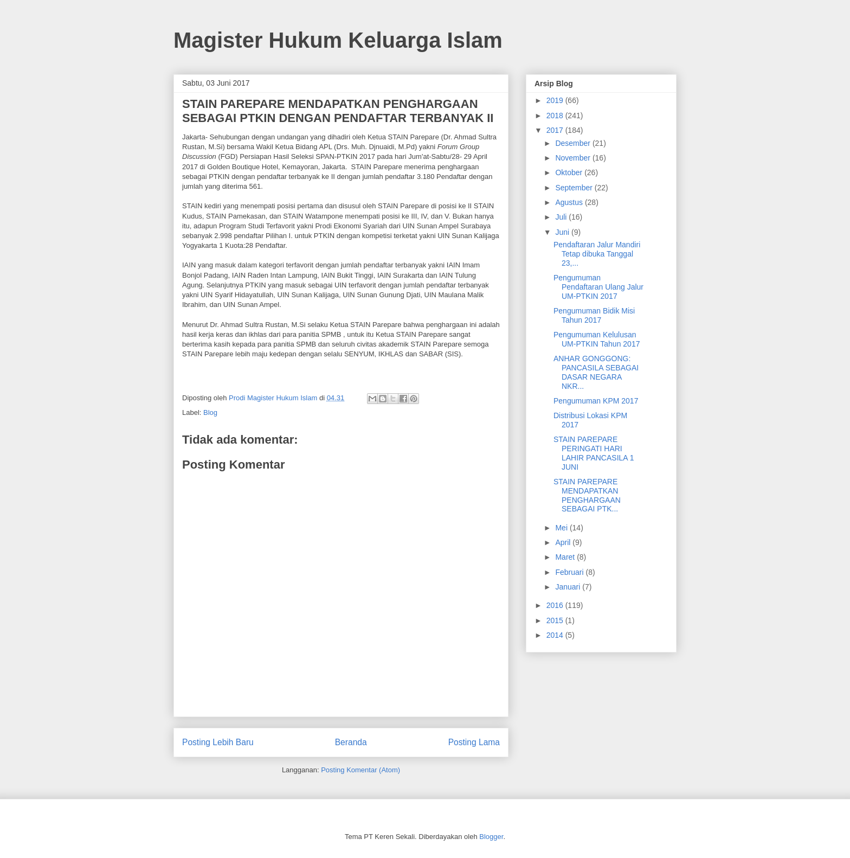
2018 (555, 115)
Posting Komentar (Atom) (360, 770)
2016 (555, 605)
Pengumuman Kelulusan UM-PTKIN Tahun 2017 (596, 339)
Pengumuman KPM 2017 (595, 400)
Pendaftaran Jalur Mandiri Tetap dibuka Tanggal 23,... (596, 253)
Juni (563, 232)
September (574, 187)
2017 (555, 130)
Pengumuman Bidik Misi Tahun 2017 (594, 315)
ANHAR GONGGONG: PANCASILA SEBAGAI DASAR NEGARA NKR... (596, 372)
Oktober (569, 172)
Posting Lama (474, 742)
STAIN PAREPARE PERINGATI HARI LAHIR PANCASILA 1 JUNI (593, 453)
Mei (562, 527)
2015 (555, 620)
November (573, 157)
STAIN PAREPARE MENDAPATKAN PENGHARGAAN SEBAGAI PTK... (587, 495)
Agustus (569, 202)
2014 (555, 635)
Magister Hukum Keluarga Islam (338, 40)
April (563, 542)
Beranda (351, 742)
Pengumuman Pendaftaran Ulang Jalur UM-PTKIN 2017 (598, 286)
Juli (562, 217)
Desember (573, 143)
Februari (570, 572)
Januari (568, 586)
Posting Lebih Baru (218, 742)
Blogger (491, 837)
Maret (566, 557)
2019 (555, 100)
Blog (210, 412)
